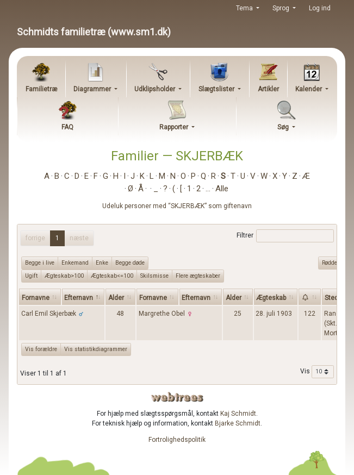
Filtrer (285, 235)
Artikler (268, 89)
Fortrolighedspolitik (177, 439)
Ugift (31, 275)
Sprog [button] (281, 8)
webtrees (177, 397)
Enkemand (75, 262)
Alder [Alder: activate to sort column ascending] (116, 298)
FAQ (67, 127)
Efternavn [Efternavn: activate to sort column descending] (78, 298)
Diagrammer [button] (93, 89)
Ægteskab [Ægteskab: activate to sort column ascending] (271, 298)
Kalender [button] (309, 89)
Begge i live (39, 262)
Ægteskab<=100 (112, 275)
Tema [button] (245, 8)
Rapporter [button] (174, 127)
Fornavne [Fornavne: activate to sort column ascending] (35, 298)
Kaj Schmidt (238, 413)
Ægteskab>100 (64, 275)
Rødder (330, 262)
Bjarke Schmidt (237, 423)
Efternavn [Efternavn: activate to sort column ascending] (196, 298)
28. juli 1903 (274, 313)
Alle (221, 188)
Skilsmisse (154, 275)
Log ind (320, 8)
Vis (317, 371)
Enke (102, 262)
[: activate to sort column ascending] (310, 297)
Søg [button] (283, 127)
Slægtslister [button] (217, 89)
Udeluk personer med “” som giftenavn (177, 206)
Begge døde (130, 262)
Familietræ (41, 89)
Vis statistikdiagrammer (95, 349)
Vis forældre (41, 349)
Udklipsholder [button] (155, 89)
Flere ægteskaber (198, 275)
